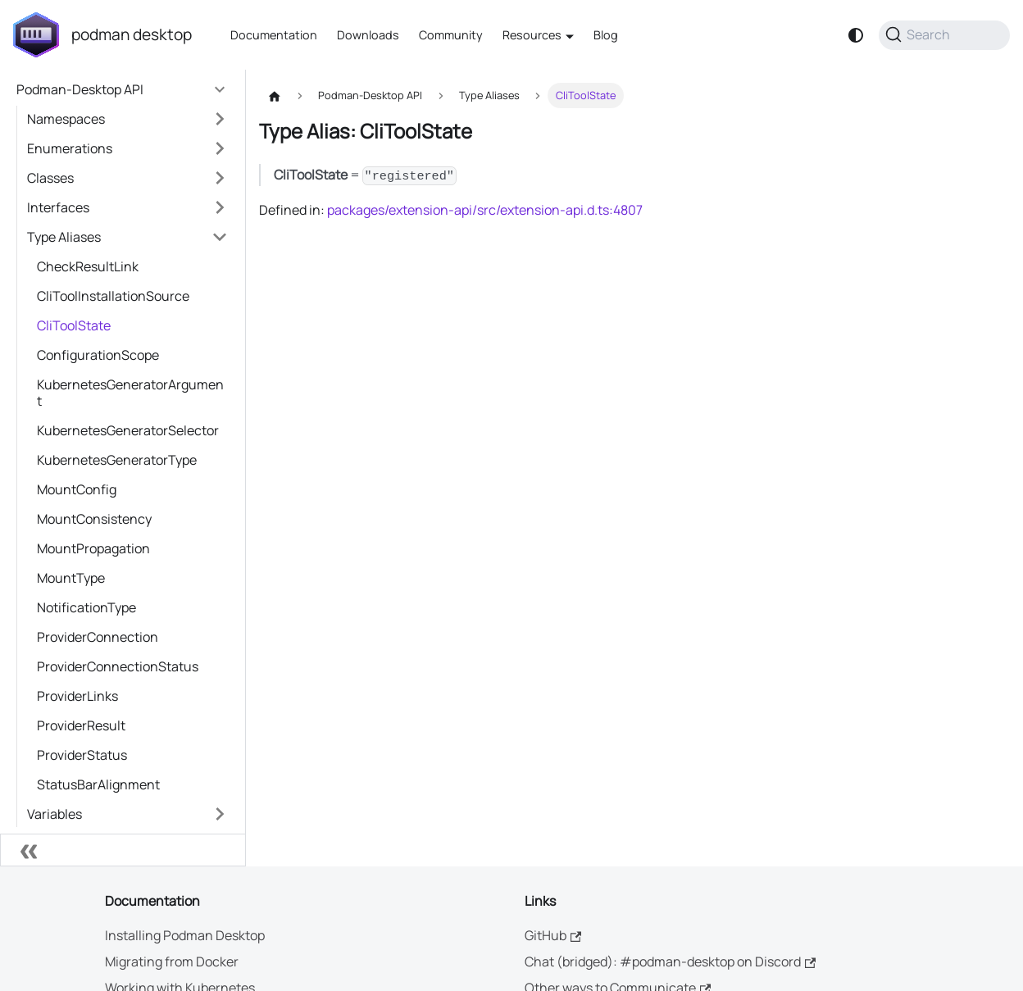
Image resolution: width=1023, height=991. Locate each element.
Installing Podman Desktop (185, 935)
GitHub (553, 935)
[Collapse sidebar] (123, 850)
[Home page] (274, 95)
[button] (127, 119)
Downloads (368, 35)
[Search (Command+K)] (944, 35)
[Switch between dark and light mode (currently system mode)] (856, 35)
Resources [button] (532, 35)
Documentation (273, 35)
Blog (605, 35)
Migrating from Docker (172, 961)
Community (451, 35)
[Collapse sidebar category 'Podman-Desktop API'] (220, 89)
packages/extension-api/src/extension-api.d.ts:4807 (485, 210)
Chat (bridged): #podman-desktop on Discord (670, 961)
